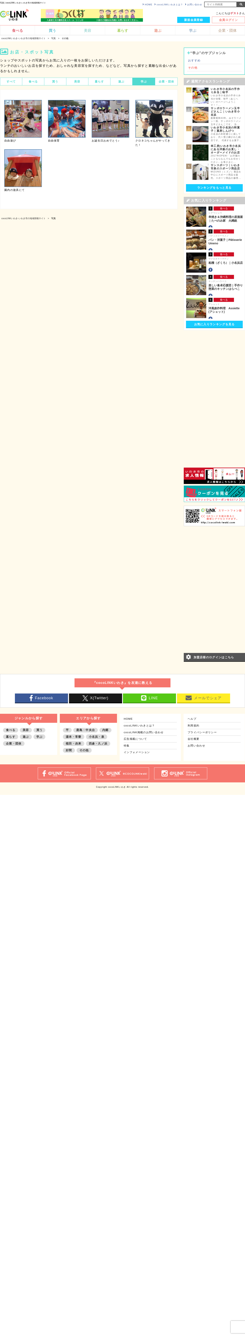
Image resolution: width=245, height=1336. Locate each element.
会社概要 (193, 738)
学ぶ (144, 81)
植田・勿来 (73, 743)
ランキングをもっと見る (214, 187)
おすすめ (194, 60)
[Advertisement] (203, 394)
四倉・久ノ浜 (98, 743)
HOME (148, 4)
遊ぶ (121, 81)
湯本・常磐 (73, 736)
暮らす (99, 81)
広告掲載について (135, 738)
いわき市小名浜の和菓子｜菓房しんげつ (225, 129)
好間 (69, 750)
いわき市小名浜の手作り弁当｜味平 (225, 90)
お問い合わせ (193, 4)
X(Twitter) (95, 698)
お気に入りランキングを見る (214, 324)
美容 (77, 81)
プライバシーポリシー (202, 732)
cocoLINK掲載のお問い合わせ (144, 732)
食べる (33, 81)
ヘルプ (192, 718)
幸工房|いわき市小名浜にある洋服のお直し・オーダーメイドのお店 (226, 149)
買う (55, 81)
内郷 (105, 730)
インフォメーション (137, 752)
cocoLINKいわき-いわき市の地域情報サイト (23, 218)
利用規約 (193, 725)
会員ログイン (228, 20)
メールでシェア (204, 698)
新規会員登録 (193, 20)
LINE (149, 698)
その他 (192, 67)
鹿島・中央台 (85, 730)
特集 (127, 745)
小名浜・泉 (97, 736)
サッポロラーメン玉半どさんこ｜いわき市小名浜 (225, 111)
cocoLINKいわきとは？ (168, 4)
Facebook (41, 698)
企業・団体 (166, 81)
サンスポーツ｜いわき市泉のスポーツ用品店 (225, 167)
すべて (11, 81)
